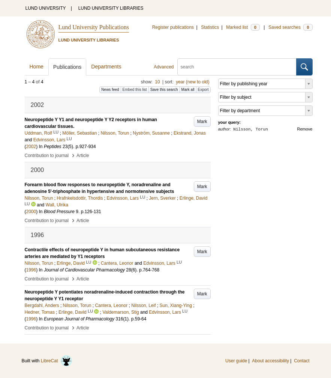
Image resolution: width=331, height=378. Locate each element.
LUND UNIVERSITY (45, 8)
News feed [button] (110, 89)
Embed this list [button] (135, 89)
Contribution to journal (47, 155)
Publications (67, 67)
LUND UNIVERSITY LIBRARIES (111, 8)
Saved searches (290, 27)
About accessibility (270, 360)
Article (82, 155)
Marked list (242, 27)
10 (157, 81)
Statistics (210, 27)
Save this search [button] (164, 89)
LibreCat (56, 361)
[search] (237, 67)
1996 (31, 270)
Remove (305, 129)
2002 (31, 146)
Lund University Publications (93, 27)
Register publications (173, 27)
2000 (31, 211)
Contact (301, 360)
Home (36, 67)
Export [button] (203, 89)
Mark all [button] (188, 89)
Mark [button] (202, 121)
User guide (236, 360)
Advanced (164, 67)
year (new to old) (192, 81)
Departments (106, 67)
